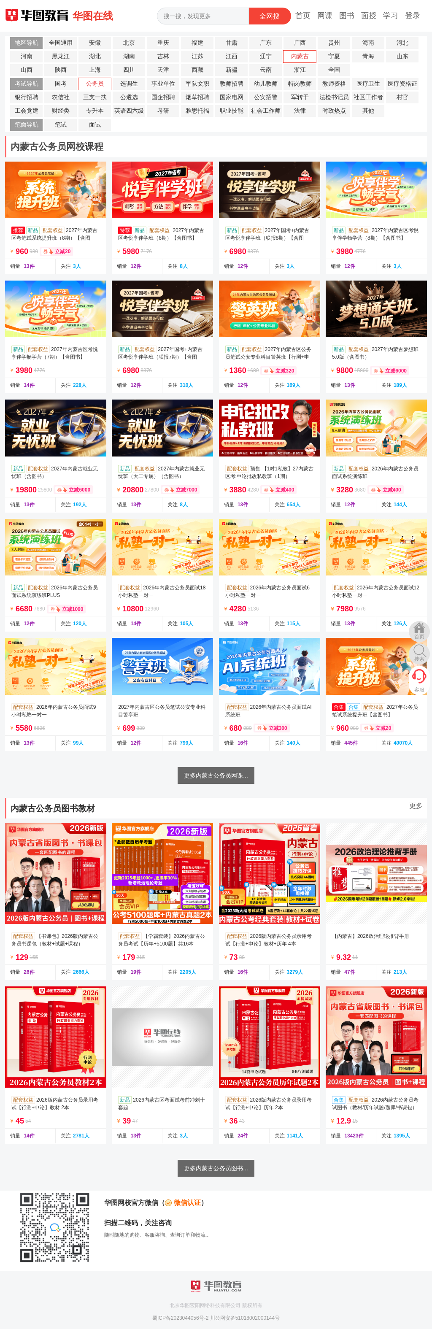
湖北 (95, 56)
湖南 (129, 56)
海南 (368, 43)
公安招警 (266, 97)
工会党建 (26, 111)
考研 (163, 111)
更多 (416, 805)
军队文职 (197, 84)
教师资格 (334, 84)
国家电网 (231, 97)
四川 (129, 70)
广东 (266, 43)
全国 (334, 70)
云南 (266, 70)
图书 (346, 15)
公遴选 (129, 97)
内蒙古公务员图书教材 (53, 808)
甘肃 (232, 43)
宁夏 (334, 56)
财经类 (61, 111)
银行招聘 (26, 97)
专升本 (95, 111)
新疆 (232, 70)
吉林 (163, 56)
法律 (300, 111)
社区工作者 (368, 97)
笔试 (61, 125)
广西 (300, 43)
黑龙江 (61, 56)
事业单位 (163, 84)
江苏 (197, 56)
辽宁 (266, 56)
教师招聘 (231, 84)
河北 (402, 43)
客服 (419, 690)
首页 (302, 15)
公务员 (95, 84)
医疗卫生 (368, 84)
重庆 (163, 43)
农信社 (61, 97)
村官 (402, 97)
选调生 (129, 84)
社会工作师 (266, 111)
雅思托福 (197, 111)
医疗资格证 (402, 84)
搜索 (419, 659)
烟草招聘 (197, 97)
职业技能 (231, 111)
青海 (368, 56)
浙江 (300, 70)
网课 (324, 15)
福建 (197, 43)
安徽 (95, 43)
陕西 (61, 70)
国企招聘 (163, 97)
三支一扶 (95, 97)
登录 (412, 15)
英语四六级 (129, 111)
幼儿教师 (266, 84)
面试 (95, 125)
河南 (26, 56)
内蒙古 (300, 56)
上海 (95, 70)
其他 (368, 111)
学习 (390, 15)
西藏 (197, 70)
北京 (129, 43)
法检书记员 (334, 97)
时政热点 (334, 111)
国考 (61, 84)
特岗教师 (300, 84)
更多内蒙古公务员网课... (216, 775)
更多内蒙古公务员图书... (216, 1168)
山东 (402, 56)
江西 (232, 56)
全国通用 (61, 43)
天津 (163, 70)
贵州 (334, 43)
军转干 (300, 97)
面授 (368, 15)
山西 (26, 70)
